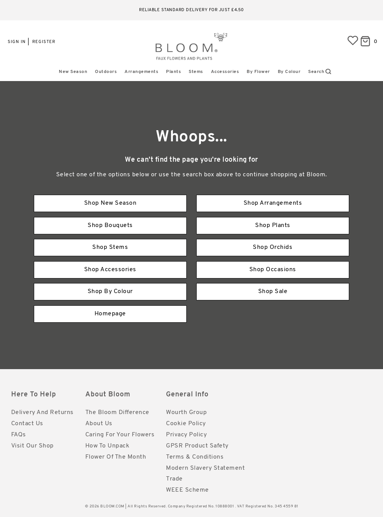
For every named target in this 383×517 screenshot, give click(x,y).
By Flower (258, 72)
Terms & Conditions (195, 457)
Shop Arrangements (273, 203)
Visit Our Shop (32, 446)
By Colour (289, 72)
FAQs (18, 435)
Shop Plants (272, 225)
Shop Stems (110, 247)
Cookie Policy (186, 424)
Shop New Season (110, 203)
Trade (174, 479)
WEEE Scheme (187, 490)
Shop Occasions (272, 270)
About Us (99, 424)
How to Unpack (107, 446)
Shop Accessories (110, 270)
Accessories (225, 72)
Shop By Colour (110, 291)
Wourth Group (186, 412)
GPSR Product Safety (197, 446)
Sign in (17, 42)
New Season (73, 72)
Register (43, 42)
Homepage (110, 314)
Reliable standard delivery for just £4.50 (191, 10)
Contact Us (27, 424)
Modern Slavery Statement (205, 468)
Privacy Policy (186, 435)
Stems (196, 72)
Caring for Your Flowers (120, 435)
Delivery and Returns (42, 412)
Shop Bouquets (110, 225)
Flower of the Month (115, 457)
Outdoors (106, 72)
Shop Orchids (272, 247)
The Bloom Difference (117, 412)
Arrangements (141, 72)
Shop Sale (273, 291)
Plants (173, 72)
